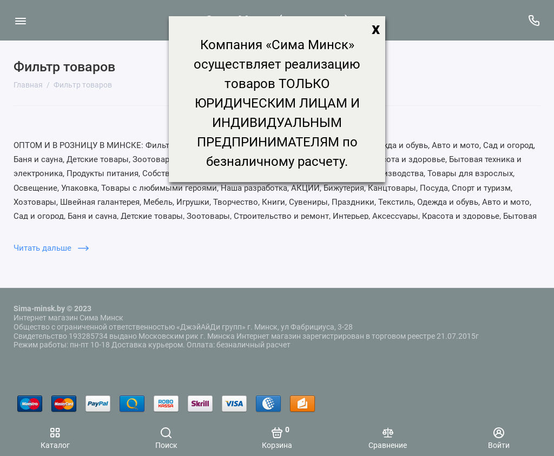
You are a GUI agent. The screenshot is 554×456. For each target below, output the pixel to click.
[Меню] (20, 20)
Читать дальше (51, 248)
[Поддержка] (533, 20)
